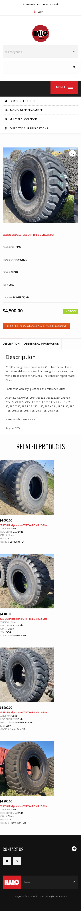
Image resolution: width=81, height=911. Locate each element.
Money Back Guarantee (23, 110)
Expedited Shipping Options (26, 128)
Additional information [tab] (41, 343)
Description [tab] (11, 343)
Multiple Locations (21, 119)
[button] (72, 153)
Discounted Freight (21, 101)
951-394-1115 (33, 4)
